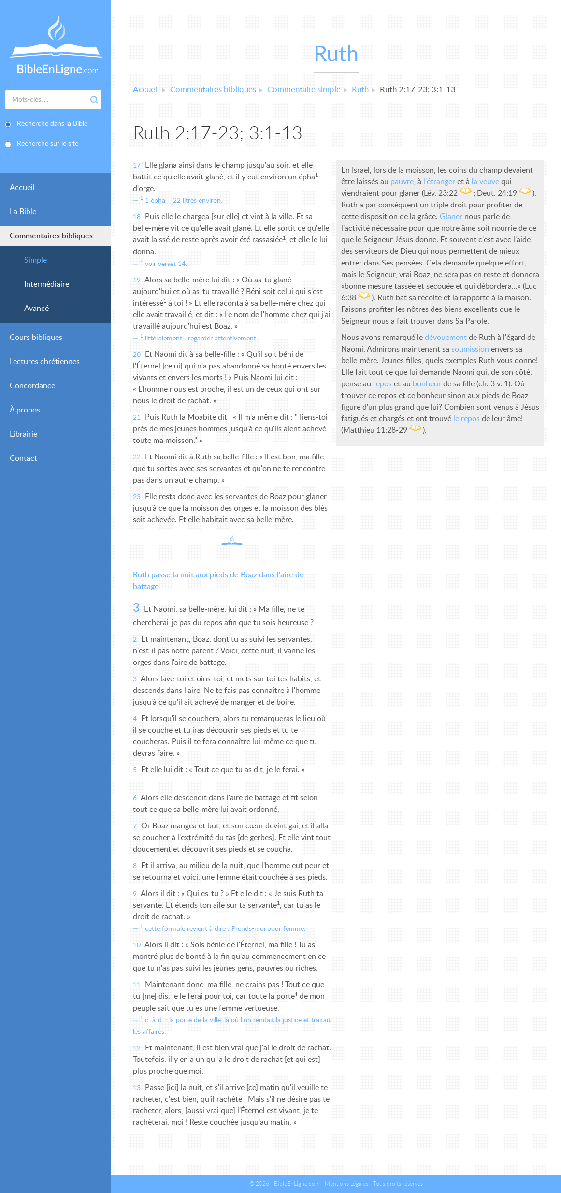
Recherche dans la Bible (52, 123)
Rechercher (94, 99)
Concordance (32, 386)
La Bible (23, 212)
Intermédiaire (46, 284)
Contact (23, 458)
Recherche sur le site (47, 143)
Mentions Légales (346, 1184)
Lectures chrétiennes (45, 362)
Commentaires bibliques (51, 236)
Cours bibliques (36, 337)
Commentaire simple (304, 90)
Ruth (360, 90)
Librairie (23, 434)
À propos (25, 410)
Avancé (36, 308)
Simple (35, 260)
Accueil (22, 187)
